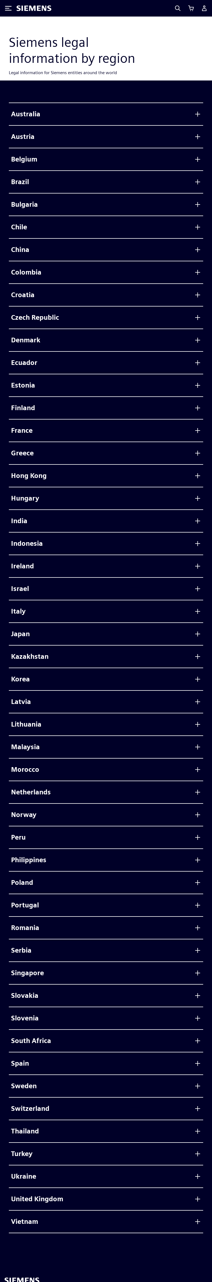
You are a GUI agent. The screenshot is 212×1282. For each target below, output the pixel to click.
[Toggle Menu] (8, 8)
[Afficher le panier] (191, 8)
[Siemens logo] (34, 8)
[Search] (177, 8)
